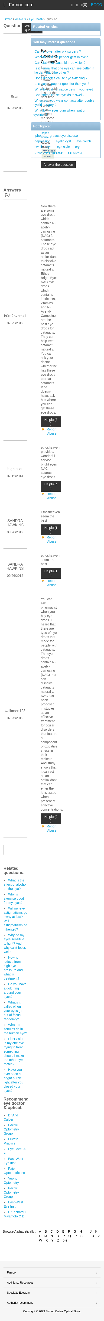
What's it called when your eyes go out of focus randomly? (13, 1010)
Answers (20, 19)
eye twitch (84, 141)
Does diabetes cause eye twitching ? (61, 78)
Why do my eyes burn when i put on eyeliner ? (59, 112)
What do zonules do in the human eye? (15, 1029)
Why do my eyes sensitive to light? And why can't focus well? (15, 943)
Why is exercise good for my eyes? (14, 898)
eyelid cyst (63, 141)
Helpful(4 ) (50, 486)
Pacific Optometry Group (11, 1129)
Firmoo (7, 19)
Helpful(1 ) (50, 530)
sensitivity (75, 152)
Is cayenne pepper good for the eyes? (62, 84)
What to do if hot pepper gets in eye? (61, 57)
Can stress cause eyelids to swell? (59, 95)
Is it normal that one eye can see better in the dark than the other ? (63, 70)
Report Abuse (51, 431)
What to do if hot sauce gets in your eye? (64, 89)
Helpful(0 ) (50, 819)
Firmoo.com (21, 4)
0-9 (65, 1240)
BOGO (96, 5)
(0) (84, 5)
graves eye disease (64, 135)
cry (77, 147)
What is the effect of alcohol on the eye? (15, 884)
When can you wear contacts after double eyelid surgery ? (63, 103)
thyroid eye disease (49, 152)
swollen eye (43, 147)
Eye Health (36, 19)
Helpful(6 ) (50, 422)
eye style (63, 147)
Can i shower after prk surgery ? (58, 51)
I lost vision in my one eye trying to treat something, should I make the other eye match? (14, 1051)
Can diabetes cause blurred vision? (60, 63)
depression (43, 141)
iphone (39, 135)
